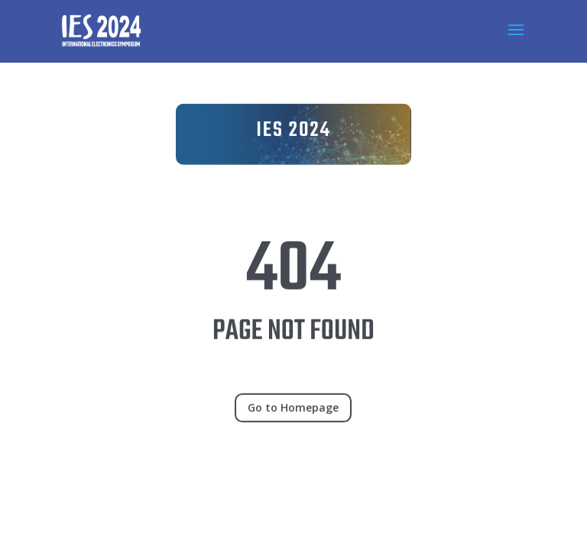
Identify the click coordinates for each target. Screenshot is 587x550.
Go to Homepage (293, 415)
